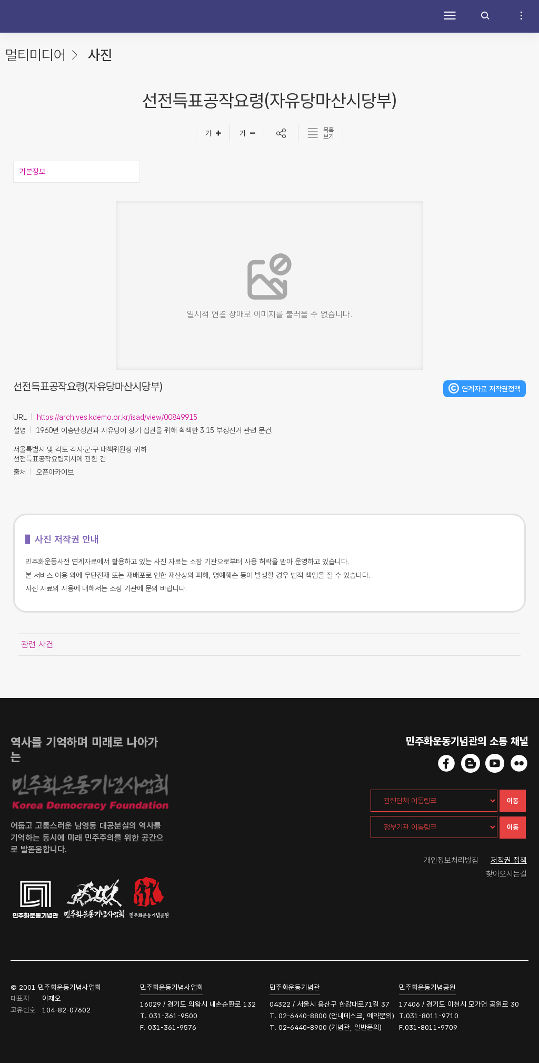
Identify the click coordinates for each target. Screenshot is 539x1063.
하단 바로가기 (0, 0)
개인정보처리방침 (451, 860)
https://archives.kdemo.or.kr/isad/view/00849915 (117, 417)
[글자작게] (247, 133)
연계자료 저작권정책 (491, 389)
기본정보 (32, 172)
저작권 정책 (509, 860)
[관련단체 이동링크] (434, 801)
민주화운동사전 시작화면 (34, 16)
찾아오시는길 (506, 874)
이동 (512, 801)
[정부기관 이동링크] (434, 827)
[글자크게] (213, 133)
